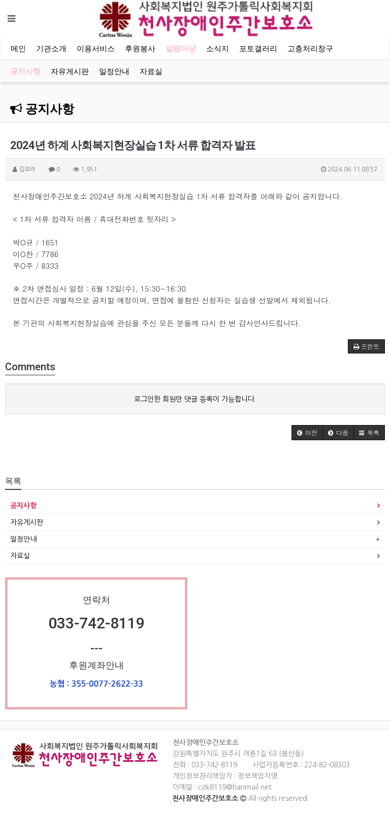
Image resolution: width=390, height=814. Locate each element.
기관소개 (51, 48)
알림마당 (181, 48)
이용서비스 (96, 48)
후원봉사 (140, 48)
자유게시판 (70, 71)
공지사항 (25, 71)
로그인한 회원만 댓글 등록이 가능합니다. (195, 399)
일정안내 (114, 71)
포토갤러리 (258, 48)
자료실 (151, 71)
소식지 (217, 48)
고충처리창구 (310, 48)
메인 (18, 48)
